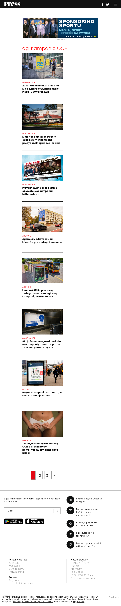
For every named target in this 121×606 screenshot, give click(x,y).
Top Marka (77, 572)
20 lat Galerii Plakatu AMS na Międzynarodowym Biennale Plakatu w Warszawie (40, 89)
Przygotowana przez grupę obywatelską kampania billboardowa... (39, 191)
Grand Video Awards (83, 578)
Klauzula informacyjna (22, 583)
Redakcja (14, 562)
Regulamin (15, 580)
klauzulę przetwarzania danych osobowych (33, 601)
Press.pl (75, 566)
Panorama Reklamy (83, 575)
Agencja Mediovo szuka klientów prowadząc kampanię (42, 240)
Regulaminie (78, 601)
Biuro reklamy (17, 569)
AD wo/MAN (77, 569)
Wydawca (15, 566)
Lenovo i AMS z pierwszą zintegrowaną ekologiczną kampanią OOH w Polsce (39, 293)
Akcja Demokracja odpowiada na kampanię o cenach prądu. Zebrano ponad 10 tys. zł (41, 344)
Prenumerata (17, 572)
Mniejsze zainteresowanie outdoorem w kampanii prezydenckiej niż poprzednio (41, 140)
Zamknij (114, 597)
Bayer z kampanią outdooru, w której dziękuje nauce (42, 394)
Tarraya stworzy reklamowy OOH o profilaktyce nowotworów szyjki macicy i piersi (40, 448)
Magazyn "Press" (81, 562)
